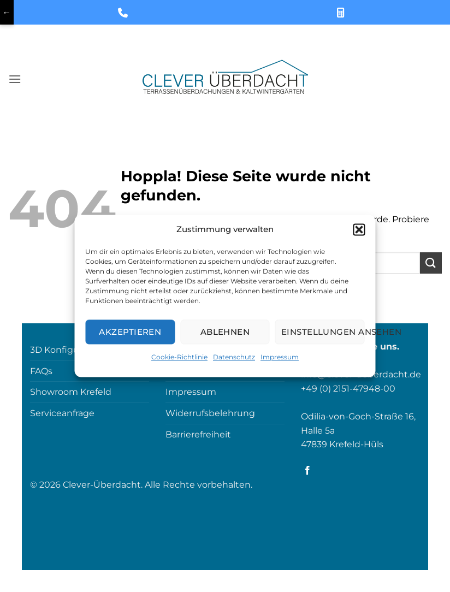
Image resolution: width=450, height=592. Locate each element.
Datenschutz (234, 357)
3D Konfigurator (64, 350)
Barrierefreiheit (198, 434)
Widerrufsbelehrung (210, 413)
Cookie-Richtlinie (179, 357)
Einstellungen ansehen (323, 332)
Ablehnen (225, 332)
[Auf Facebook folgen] (307, 471)
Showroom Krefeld (70, 392)
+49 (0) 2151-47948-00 (348, 388)
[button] (359, 229)
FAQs (41, 371)
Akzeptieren (130, 332)
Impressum (279, 357)
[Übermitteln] (431, 263)
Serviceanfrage (62, 413)
